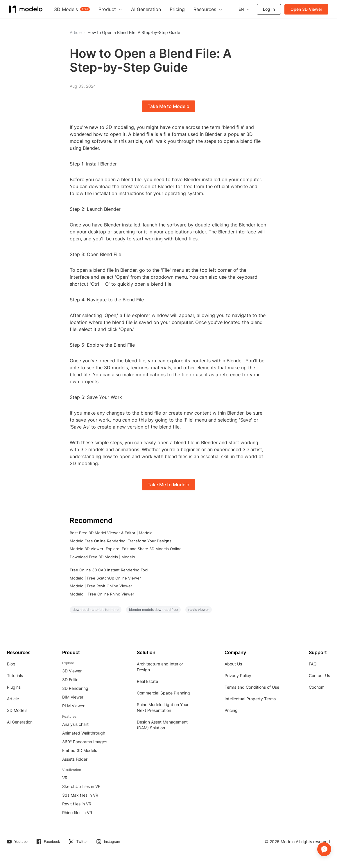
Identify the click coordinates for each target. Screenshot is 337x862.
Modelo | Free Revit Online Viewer (101, 586)
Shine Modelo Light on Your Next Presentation (163, 707)
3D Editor (71, 679)
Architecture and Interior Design (160, 666)
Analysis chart (75, 724)
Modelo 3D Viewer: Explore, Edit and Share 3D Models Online (126, 548)
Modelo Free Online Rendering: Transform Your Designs (120, 541)
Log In (269, 9)
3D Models (17, 710)
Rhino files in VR (77, 812)
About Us (233, 663)
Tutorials (15, 675)
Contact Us (319, 675)
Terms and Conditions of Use (252, 687)
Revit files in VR (76, 803)
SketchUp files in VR (81, 786)
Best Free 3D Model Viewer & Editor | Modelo (111, 532)
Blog (11, 663)
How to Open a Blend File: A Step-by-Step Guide (133, 32)
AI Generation (20, 721)
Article (13, 698)
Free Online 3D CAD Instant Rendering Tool (109, 570)
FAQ (313, 663)
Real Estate (147, 681)
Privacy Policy (238, 675)
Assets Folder (74, 759)
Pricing (231, 710)
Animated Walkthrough (83, 732)
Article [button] (76, 32)
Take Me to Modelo (168, 106)
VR (64, 777)
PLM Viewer (73, 705)
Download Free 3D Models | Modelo (102, 557)
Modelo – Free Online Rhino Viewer (102, 594)
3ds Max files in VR (80, 795)
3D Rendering (75, 688)
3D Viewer (72, 670)
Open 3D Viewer (306, 9)
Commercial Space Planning (163, 692)
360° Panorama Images (84, 741)
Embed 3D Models (79, 750)
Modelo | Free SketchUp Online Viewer (105, 578)
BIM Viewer (72, 696)
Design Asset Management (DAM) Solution (162, 724)
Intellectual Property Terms (250, 698)
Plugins (14, 687)
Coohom (317, 687)
